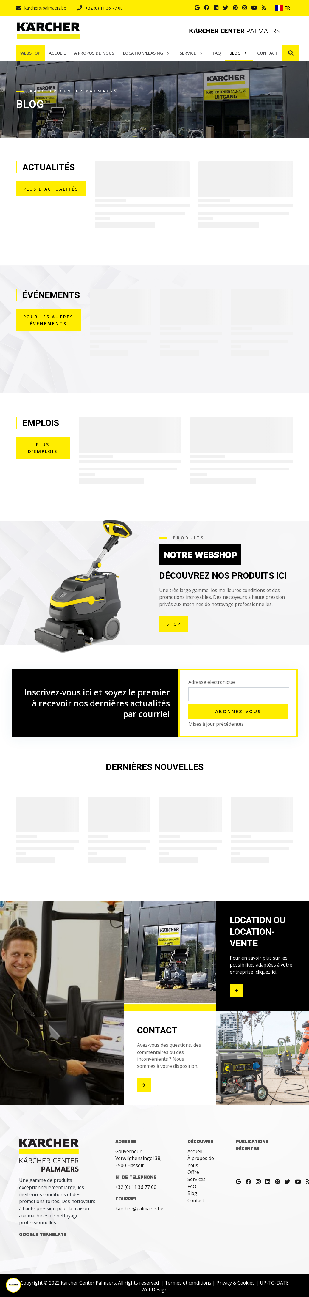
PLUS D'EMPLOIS (43, 448)
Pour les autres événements (48, 320)
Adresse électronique (211, 682)
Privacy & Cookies (235, 1282)
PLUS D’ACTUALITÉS (50, 189)
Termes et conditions (188, 1282)
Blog (192, 1193)
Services (196, 1179)
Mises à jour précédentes (216, 724)
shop (173, 624)
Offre (193, 1172)
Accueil (194, 1151)
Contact (195, 1200)
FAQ (191, 1186)
